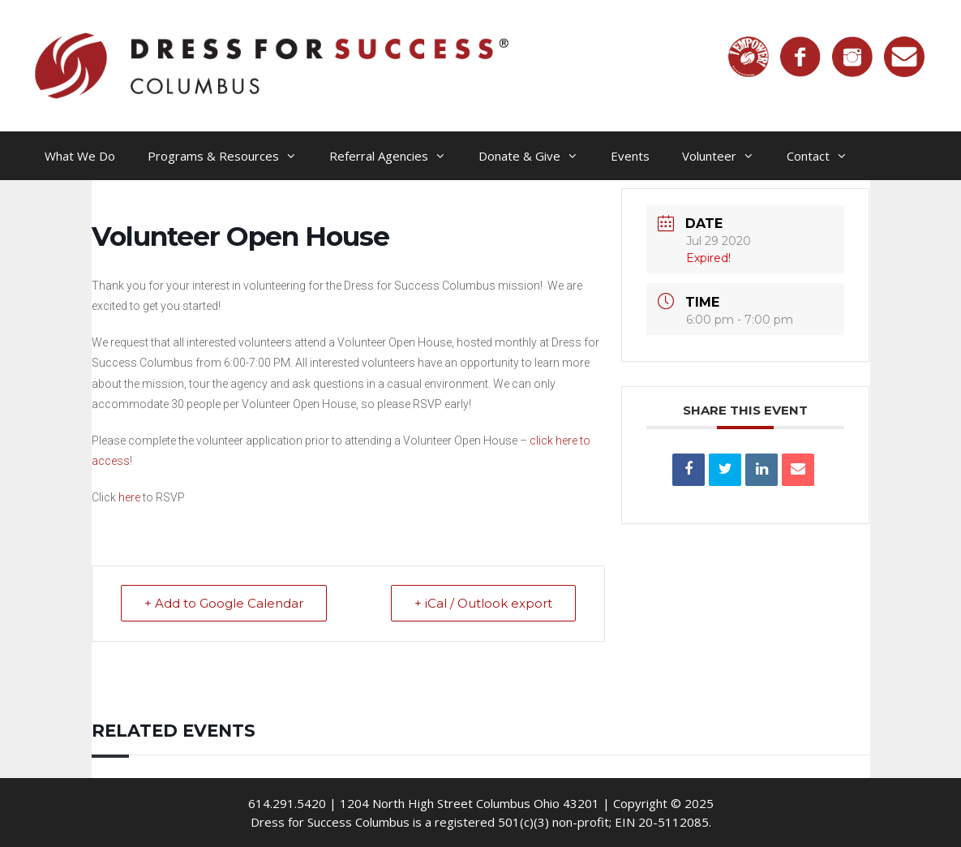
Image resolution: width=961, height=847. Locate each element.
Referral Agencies (395, 155)
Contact (825, 155)
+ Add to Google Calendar (223, 603)
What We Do (80, 156)
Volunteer (726, 155)
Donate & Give (536, 155)
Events (630, 156)
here (129, 497)
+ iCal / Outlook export (483, 603)
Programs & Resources (230, 155)
